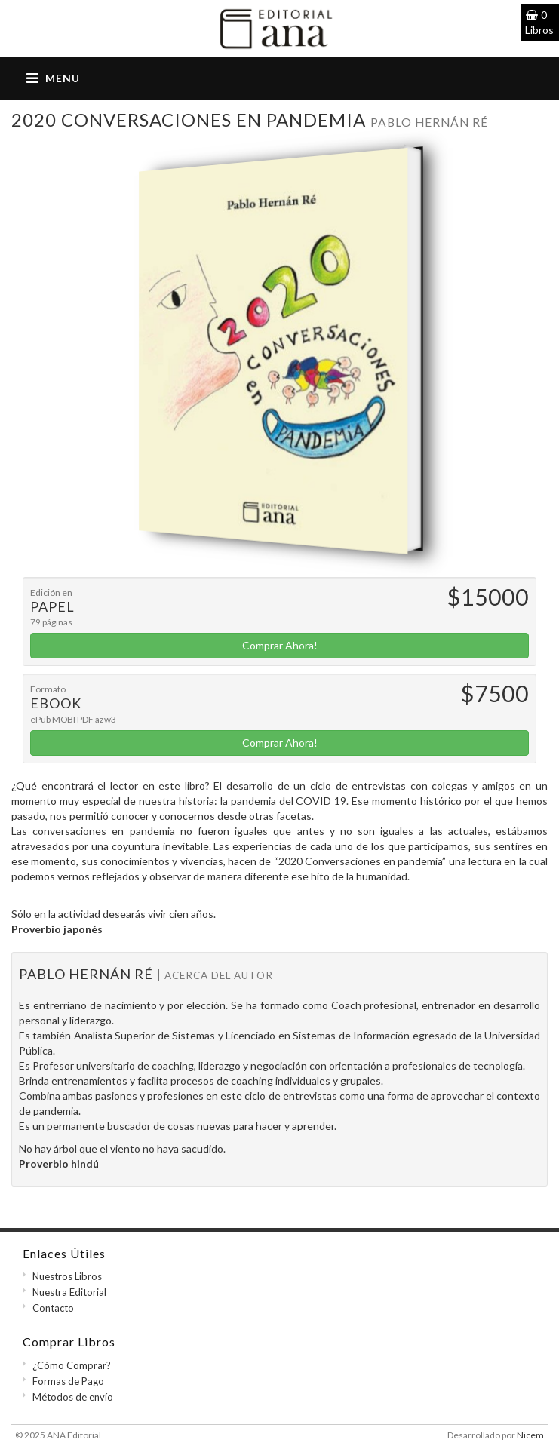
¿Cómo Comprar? (71, 1365)
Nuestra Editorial (69, 1292)
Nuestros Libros (67, 1276)
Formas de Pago (68, 1381)
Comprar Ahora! (280, 645)
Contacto (53, 1308)
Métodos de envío (72, 1397)
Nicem (530, 1435)
